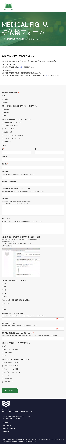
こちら (20, 67)
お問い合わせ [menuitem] (7, 431)
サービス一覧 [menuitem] (7, 425)
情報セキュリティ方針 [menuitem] (9, 428)
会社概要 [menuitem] (5, 422)
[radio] (33, 96)
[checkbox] (33, 99)
